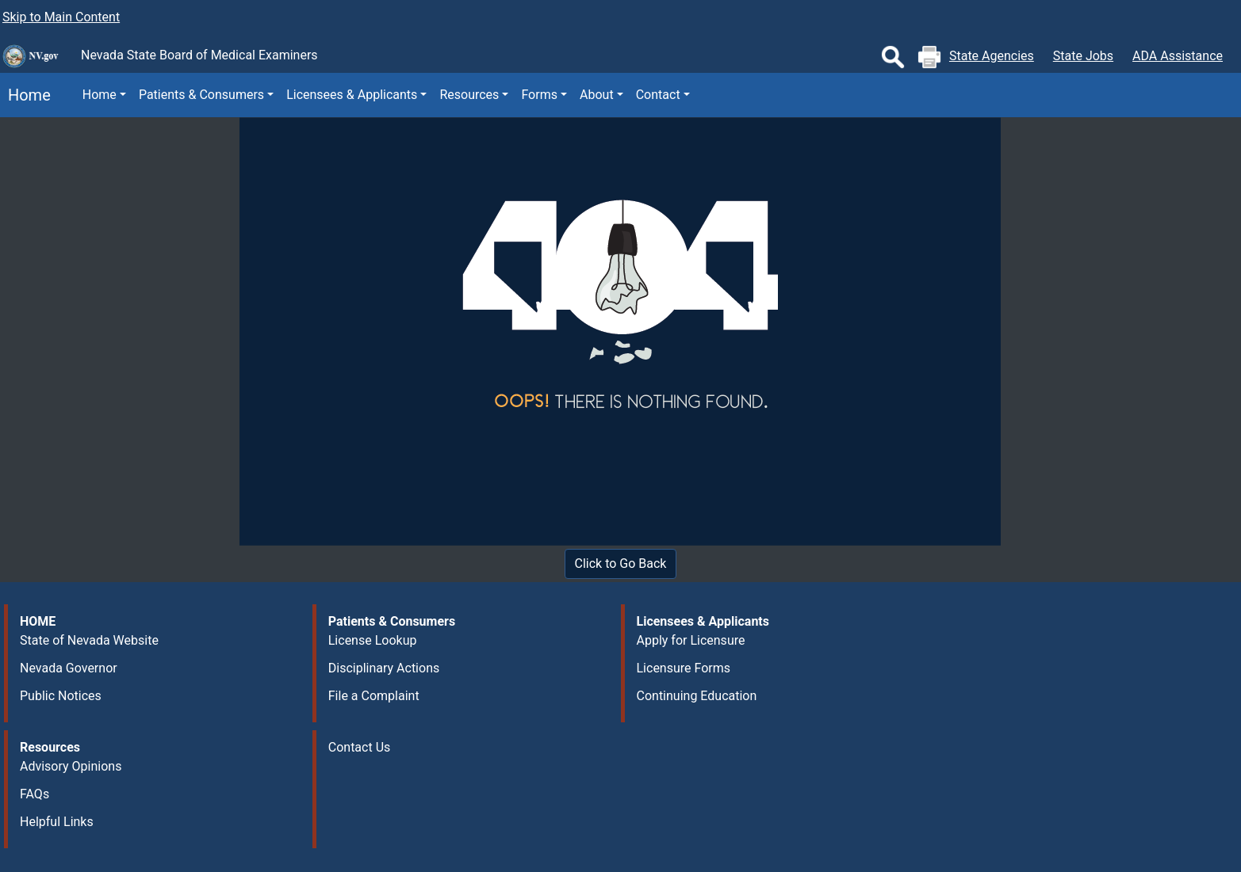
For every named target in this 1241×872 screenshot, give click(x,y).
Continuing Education (697, 695)
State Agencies (991, 55)
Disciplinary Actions (383, 668)
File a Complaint (373, 695)
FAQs (34, 794)
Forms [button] (539, 94)
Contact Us (359, 747)
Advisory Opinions (70, 766)
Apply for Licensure (691, 640)
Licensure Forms (684, 668)
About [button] (597, 94)
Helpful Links (57, 821)
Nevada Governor (68, 668)
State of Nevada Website (89, 640)
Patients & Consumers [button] (201, 94)
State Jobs (1083, 55)
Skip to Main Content (61, 17)
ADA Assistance (1177, 55)
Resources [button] (469, 94)
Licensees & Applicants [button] (351, 94)
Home (25, 95)
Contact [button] (658, 94)
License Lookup (372, 640)
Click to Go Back (621, 563)
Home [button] (99, 94)
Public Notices (61, 695)
